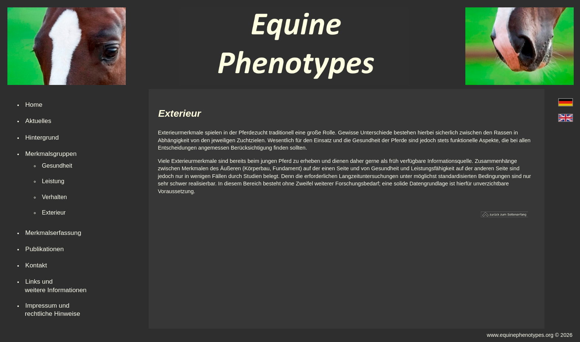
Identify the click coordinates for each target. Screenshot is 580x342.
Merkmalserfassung (53, 232)
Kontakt (36, 265)
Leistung (53, 181)
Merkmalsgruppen (51, 153)
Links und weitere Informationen (56, 285)
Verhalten (54, 197)
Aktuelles (38, 120)
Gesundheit (57, 166)
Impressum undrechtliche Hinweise (52, 309)
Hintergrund (42, 137)
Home (33, 104)
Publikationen (44, 249)
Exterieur (53, 212)
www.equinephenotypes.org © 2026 (530, 335)
